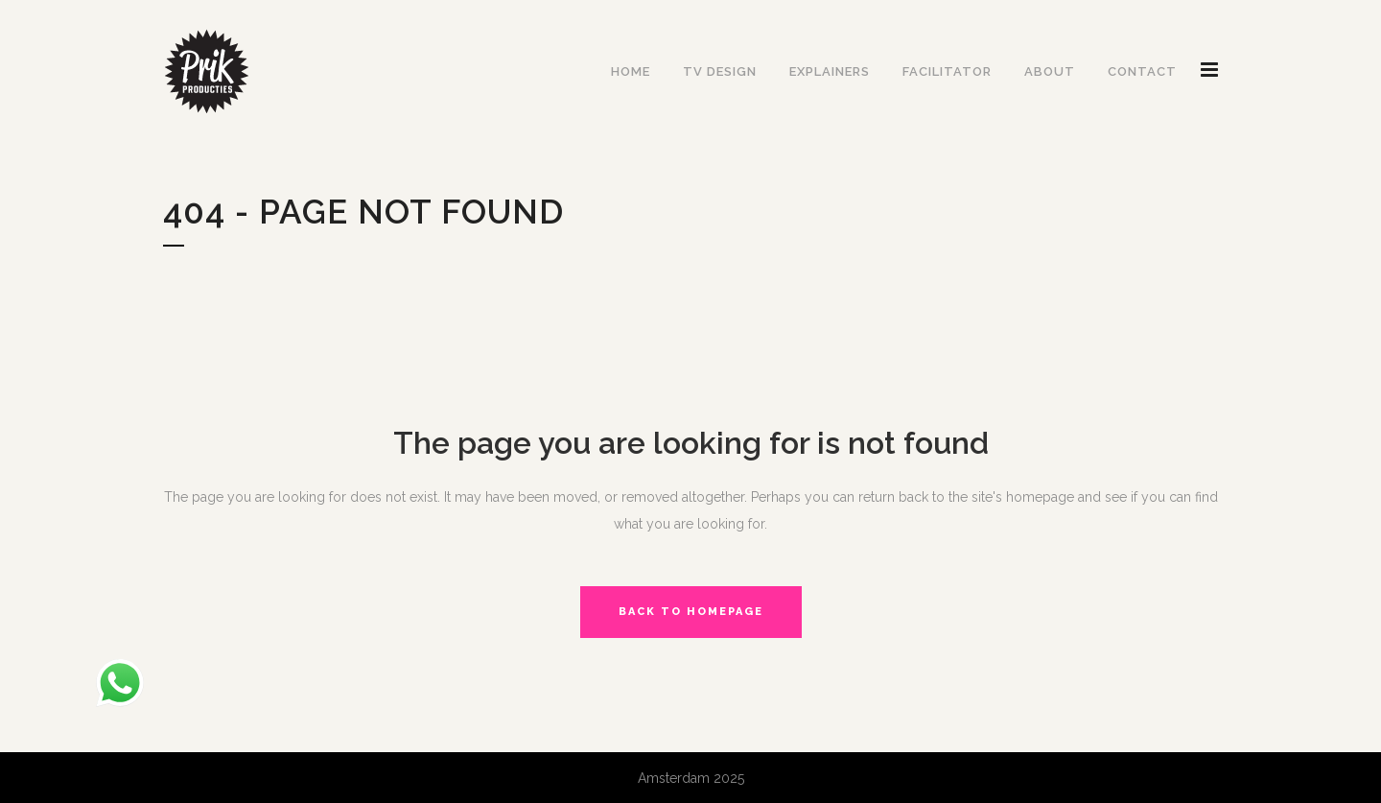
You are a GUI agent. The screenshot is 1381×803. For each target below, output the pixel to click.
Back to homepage (691, 611)
